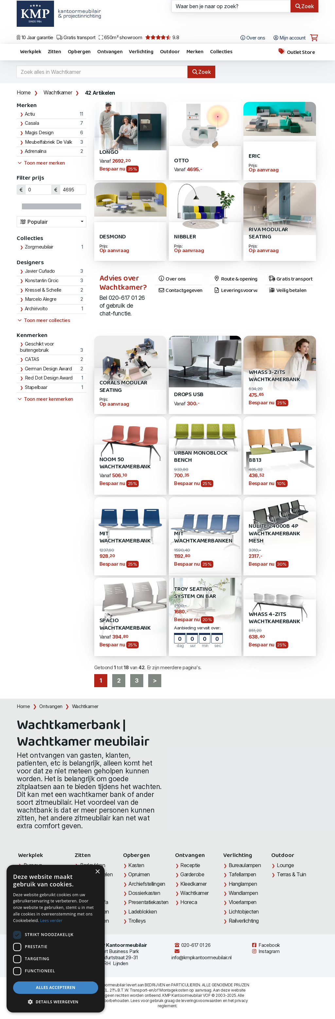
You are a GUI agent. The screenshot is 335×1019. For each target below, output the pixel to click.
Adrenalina (35, 151)
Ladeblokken (142, 911)
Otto (181, 161)
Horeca (188, 902)
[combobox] (51, 221)
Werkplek (30, 51)
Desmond (112, 237)
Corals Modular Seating (123, 386)
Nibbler (185, 237)
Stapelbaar (36, 387)
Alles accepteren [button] (56, 987)
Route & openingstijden (235, 279)
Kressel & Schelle (43, 290)
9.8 (162, 37)
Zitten (54, 51)
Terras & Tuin (291, 874)
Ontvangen (109, 51)
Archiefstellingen (146, 884)
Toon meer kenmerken (45, 399)
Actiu (30, 114)
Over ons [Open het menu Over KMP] (252, 38)
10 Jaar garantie (35, 37)
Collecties (221, 51)
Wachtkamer (58, 92)
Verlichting (141, 51)
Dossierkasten (144, 893)
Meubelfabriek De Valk (48, 142)
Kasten (136, 865)
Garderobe (192, 874)
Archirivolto (36, 309)
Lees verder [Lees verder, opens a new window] (51, 920)
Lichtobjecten (244, 911)
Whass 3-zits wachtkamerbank (274, 376)
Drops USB (188, 395)
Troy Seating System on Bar (195, 593)
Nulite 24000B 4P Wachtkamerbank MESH (274, 533)
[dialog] (56, 938)
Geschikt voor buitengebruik (37, 347)
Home (23, 92)
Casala (32, 123)
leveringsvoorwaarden (201, 1000)
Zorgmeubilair (39, 247)
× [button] (97, 871)
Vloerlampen (242, 902)
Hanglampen (243, 884)
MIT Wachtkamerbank (125, 537)
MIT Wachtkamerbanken (203, 537)
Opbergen (79, 51)
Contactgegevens (180, 290)
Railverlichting (244, 920)
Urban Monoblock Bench (201, 456)
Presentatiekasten (148, 902)
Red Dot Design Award (49, 378)
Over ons (172, 279)
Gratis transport (76, 37)
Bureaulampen (245, 865)
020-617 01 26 (192, 945)
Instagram (265, 951)
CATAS (32, 359)
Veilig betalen (287, 290)
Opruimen (139, 874)
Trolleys (137, 920)
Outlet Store (296, 52)
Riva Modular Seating (268, 233)
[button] (55, 1002)
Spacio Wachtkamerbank (125, 624)
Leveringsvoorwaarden (235, 290)
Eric (254, 156)
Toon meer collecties (43, 320)
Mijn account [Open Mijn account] (289, 38)
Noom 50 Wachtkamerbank (125, 463)
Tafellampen (242, 874)
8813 (255, 460)
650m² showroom (120, 37)
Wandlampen (243, 893)
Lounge (285, 865)
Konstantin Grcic (42, 280)
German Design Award (48, 369)
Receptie (190, 865)
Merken (194, 51)
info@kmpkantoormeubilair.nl (201, 954)
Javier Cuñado (40, 271)
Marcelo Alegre (41, 299)
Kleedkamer (193, 884)
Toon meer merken (41, 163)
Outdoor (170, 51)
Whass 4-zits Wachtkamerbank (274, 618)
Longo (108, 152)
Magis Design (39, 133)
